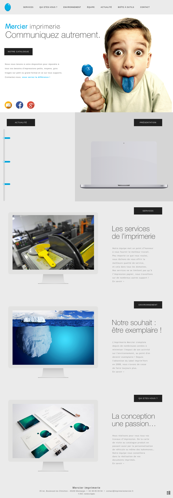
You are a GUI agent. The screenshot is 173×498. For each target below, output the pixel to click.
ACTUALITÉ (106, 7)
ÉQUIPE (91, 7)
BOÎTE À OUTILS (126, 7)
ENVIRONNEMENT (72, 7)
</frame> (86, 63)
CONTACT (145, 7)
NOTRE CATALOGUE (18, 52)
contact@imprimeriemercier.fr (119, 491)
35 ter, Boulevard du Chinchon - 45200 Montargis (62, 491)
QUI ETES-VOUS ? (48, 7)
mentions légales (89, 494)
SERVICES (28, 7)
